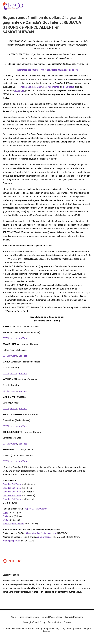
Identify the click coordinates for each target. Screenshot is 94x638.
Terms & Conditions (74, 617)
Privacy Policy (54, 622)
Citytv (5, 512)
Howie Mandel (24, 87)
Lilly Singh (37, 87)
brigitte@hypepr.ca (11, 540)
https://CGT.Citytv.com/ (36, 508)
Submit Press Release (52, 617)
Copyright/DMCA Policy (34, 622)
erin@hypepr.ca (44, 537)
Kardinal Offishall (51, 87)
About (13, 617)
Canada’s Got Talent (12, 484)
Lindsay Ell (19, 90)
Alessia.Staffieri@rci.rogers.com (41, 533)
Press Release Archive (29, 617)
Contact (67, 622)
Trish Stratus (68, 87)
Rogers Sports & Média (13, 523)
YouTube (23, 338)
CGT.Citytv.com (10, 338)
